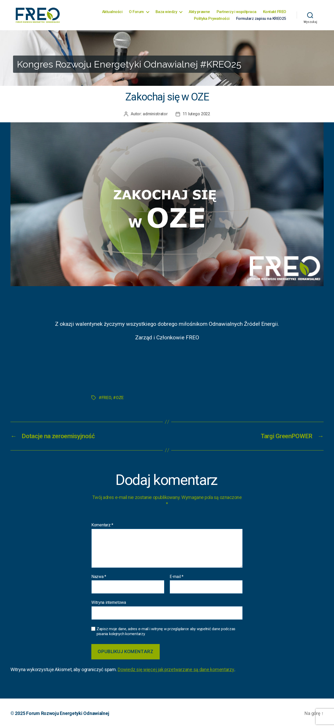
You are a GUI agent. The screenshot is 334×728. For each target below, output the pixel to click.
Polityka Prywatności (212, 18)
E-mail (176, 576)
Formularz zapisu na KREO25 (261, 18)
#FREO (105, 397)
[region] (167, 58)
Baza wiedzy (166, 11)
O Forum (136, 11)
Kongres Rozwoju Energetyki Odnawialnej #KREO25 (129, 64)
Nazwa (98, 576)
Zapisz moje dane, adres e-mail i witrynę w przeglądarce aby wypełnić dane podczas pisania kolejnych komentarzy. (166, 631)
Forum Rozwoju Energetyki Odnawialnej (67, 713)
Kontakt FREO (274, 11)
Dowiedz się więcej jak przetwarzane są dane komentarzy (176, 669)
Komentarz (102, 525)
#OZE (118, 397)
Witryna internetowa (108, 602)
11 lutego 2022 (196, 113)
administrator (155, 113)
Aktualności (112, 11)
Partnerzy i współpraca (237, 11)
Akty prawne (199, 11)
